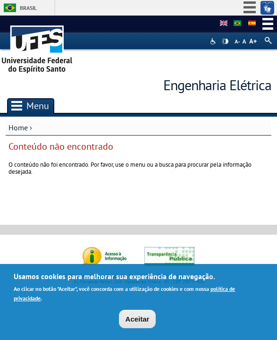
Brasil (28, 7)
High (225, 41)
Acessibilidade (214, 41)
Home (18, 127)
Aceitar (138, 321)
